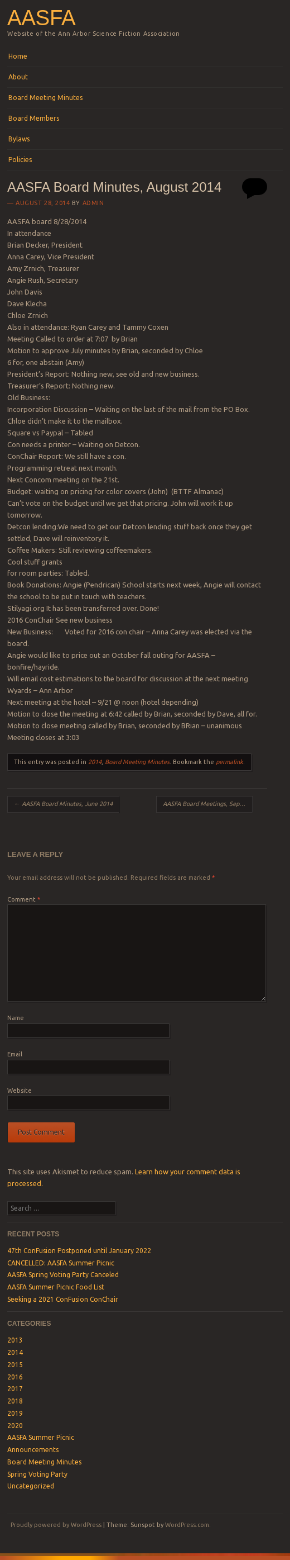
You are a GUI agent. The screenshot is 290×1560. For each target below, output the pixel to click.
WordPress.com (187, 1524)
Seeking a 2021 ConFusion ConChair (62, 1299)
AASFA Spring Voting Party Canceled (63, 1274)
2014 (95, 761)
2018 (15, 1401)
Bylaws (19, 139)
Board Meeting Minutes (45, 97)
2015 (15, 1364)
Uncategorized (30, 1486)
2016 (15, 1377)
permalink (229, 761)
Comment (23, 899)
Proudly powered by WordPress (56, 1524)
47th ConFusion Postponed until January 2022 (79, 1250)
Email (14, 1054)
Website (19, 1090)
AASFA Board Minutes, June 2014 (63, 803)
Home (17, 56)
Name (15, 1017)
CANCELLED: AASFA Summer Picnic (60, 1263)
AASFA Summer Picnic (40, 1437)
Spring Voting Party (37, 1474)
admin (93, 203)
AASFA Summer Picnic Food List (55, 1287)
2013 (15, 1340)
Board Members (33, 118)
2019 (15, 1413)
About (18, 76)
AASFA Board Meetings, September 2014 (208, 803)
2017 (15, 1388)
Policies (20, 159)
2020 (15, 1425)
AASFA (41, 18)
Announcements (33, 1449)
